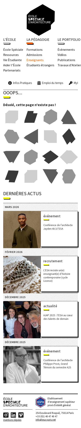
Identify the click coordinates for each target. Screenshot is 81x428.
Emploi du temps (52, 83)
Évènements (66, 49)
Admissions (34, 55)
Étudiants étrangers (40, 65)
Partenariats (11, 70)
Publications (66, 60)
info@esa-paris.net (46, 420)
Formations (34, 49)
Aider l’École (11, 65)
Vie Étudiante (12, 60)
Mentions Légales (12, 420)
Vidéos (62, 55)
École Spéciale (13, 49)
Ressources (11, 55)
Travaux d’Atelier (69, 65)
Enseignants (35, 60)
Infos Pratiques (22, 83)
